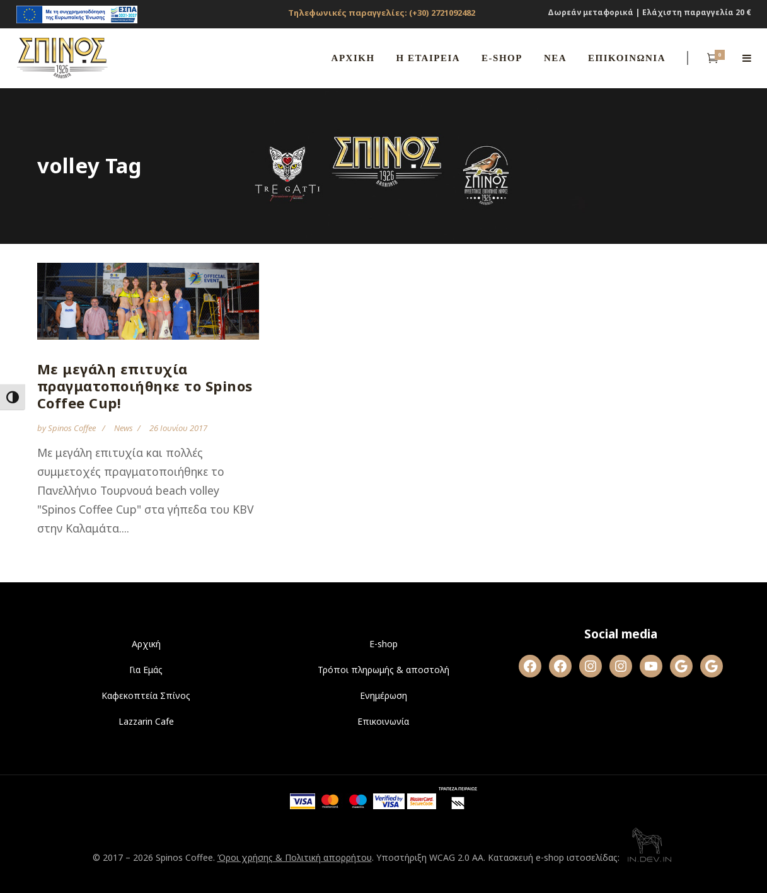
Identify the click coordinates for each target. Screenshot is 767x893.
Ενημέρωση (383, 695)
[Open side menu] (746, 58)
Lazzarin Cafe (146, 721)
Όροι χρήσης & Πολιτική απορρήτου (294, 857)
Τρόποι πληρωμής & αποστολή (383, 670)
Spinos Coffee (73, 428)
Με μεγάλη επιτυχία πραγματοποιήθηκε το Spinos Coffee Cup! (145, 385)
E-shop (383, 644)
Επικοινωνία (383, 721)
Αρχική (146, 644)
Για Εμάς (146, 670)
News (123, 428)
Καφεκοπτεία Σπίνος (145, 695)
